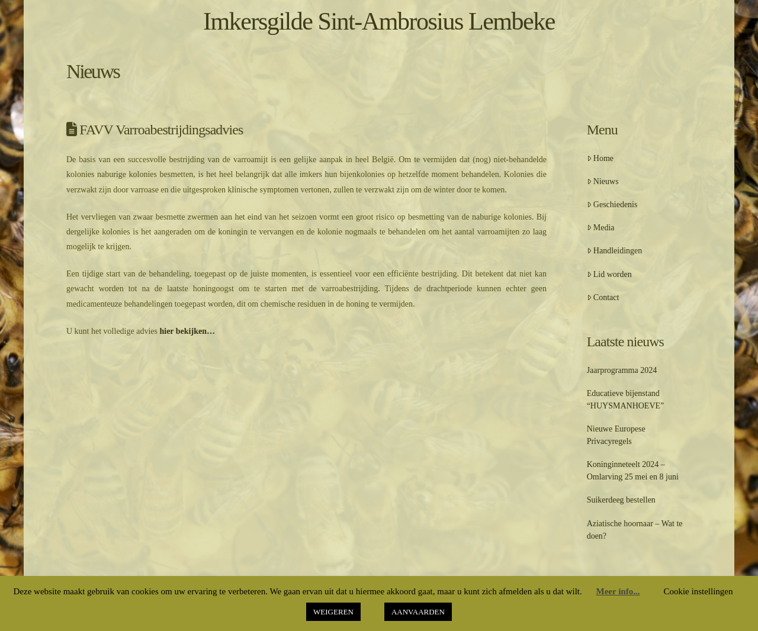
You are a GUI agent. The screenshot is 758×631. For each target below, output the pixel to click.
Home (600, 158)
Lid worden (609, 274)
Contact (603, 297)
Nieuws (603, 181)
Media (601, 227)
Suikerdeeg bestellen (621, 499)
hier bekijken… (186, 331)
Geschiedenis (612, 204)
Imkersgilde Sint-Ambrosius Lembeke (379, 21)
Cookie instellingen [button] (698, 591)
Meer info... (618, 591)
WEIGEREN (333, 611)
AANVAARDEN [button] (418, 611)
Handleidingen (615, 250)
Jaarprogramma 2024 (622, 370)
